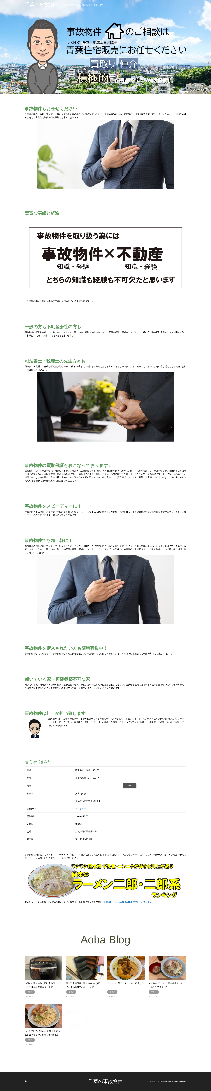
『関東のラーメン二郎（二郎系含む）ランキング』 (127, 902)
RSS (26, 1081)
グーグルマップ (82, 809)
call (129, 786)
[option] (105, 47)
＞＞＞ (95, 301)
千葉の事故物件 (106, 1081)
